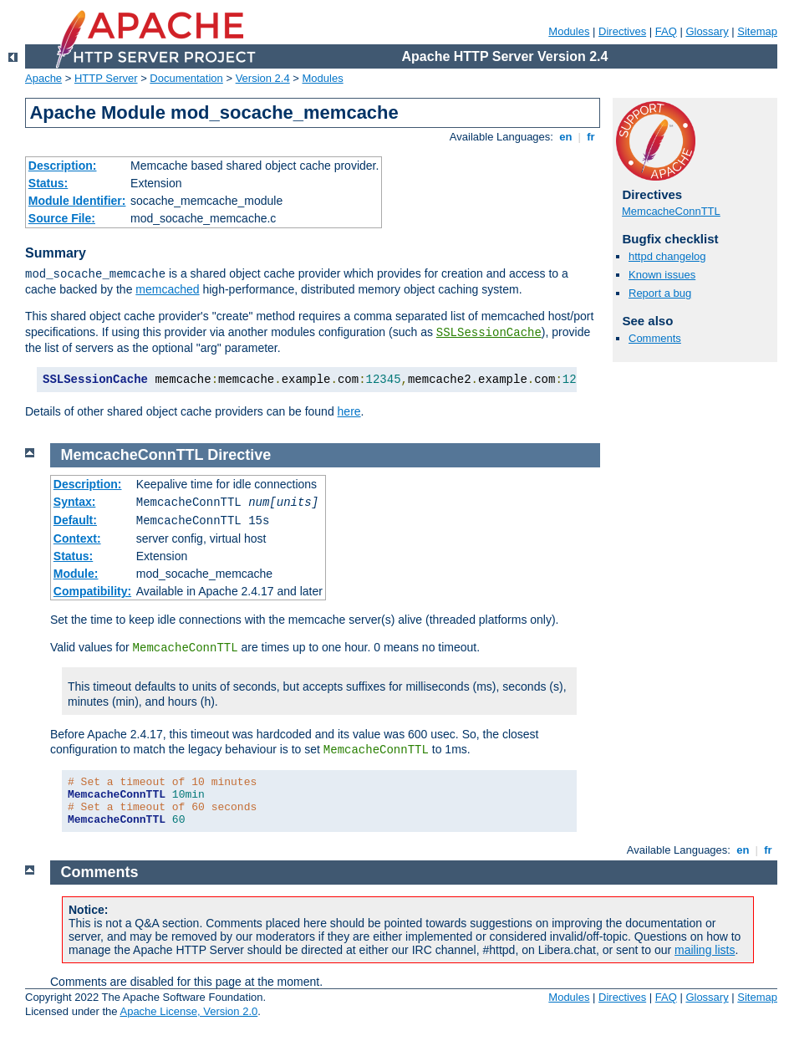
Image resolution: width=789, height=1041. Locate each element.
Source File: (61, 218)
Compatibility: (92, 591)
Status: (48, 183)
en (566, 136)
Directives (622, 31)
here (349, 411)
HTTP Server (106, 78)
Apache (43, 78)
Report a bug (660, 293)
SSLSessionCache (489, 332)
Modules (568, 31)
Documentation (186, 78)
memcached (167, 289)
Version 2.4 (263, 78)
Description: (62, 165)
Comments (655, 338)
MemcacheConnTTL (671, 211)
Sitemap (757, 31)
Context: (77, 538)
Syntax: (74, 501)
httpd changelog (667, 256)
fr (591, 136)
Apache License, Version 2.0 (188, 1011)
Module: (76, 573)
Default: (75, 520)
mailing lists (704, 950)
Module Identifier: (77, 200)
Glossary (706, 31)
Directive (239, 455)
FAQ (666, 31)
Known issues (662, 274)
